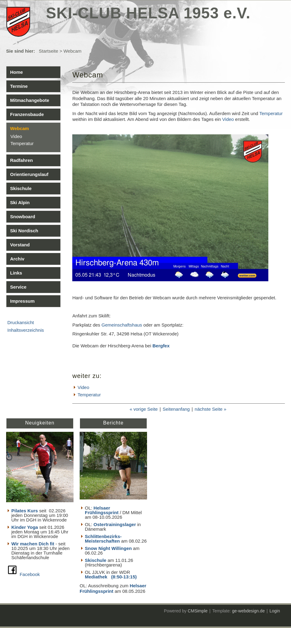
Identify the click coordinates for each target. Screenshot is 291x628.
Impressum (22, 301)
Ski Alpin (20, 202)
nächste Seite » (210, 409)
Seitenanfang (176, 409)
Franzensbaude (27, 114)
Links (16, 272)
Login (275, 610)
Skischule (21, 188)
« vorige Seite (144, 409)
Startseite (48, 51)
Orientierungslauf (29, 174)
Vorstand (20, 244)
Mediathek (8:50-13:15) (111, 576)
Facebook (30, 574)
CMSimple (198, 610)
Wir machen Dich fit (32, 543)
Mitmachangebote (29, 100)
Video (16, 136)
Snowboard (22, 216)
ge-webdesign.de (248, 610)
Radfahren (21, 160)
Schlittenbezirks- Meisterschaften (103, 539)
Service (18, 287)
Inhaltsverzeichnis (25, 330)
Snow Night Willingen (108, 548)
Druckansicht (20, 322)
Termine (19, 86)
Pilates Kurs (24, 510)
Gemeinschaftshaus (121, 324)
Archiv (17, 258)
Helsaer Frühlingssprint (102, 510)
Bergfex (161, 345)
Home (16, 72)
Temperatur (22, 143)
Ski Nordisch (24, 230)
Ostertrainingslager (114, 524)
